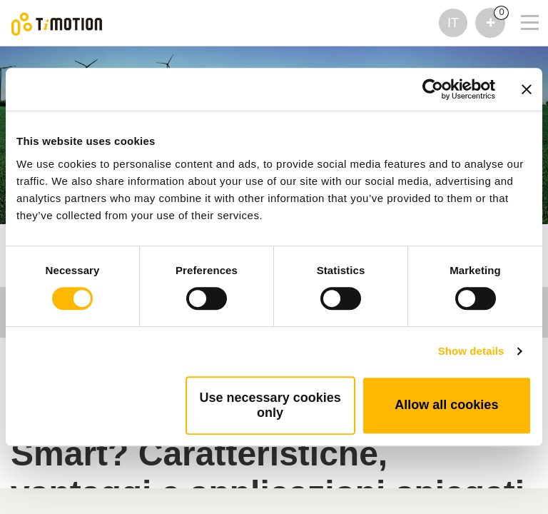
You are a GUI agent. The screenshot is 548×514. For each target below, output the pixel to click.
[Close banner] (527, 89)
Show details (471, 351)
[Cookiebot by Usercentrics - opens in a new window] (432, 89)
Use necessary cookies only (270, 405)
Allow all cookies (446, 405)
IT (453, 23)
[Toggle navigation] (520, 3)
